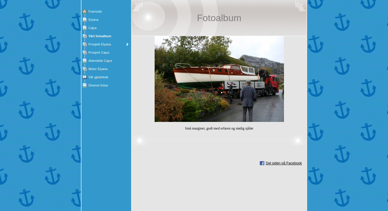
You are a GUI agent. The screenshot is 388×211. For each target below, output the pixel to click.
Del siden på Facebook (284, 163)
